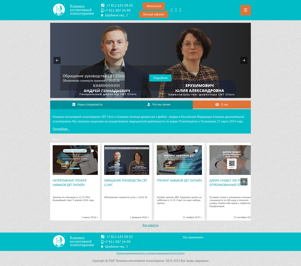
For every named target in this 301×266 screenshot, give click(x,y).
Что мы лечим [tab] (158, 104)
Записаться (153, 6)
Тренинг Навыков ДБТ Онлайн (179, 180)
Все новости (150, 225)
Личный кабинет (154, 14)
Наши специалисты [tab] (87, 104)
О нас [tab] (221, 104)
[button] (57, 60)
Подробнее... (61, 129)
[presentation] (243, 181)
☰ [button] (245, 10)
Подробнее (160, 78)
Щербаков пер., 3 (116, 15)
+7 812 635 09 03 (119, 5)
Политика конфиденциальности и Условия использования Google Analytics (150, 253)
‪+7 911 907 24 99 (117, 10)
